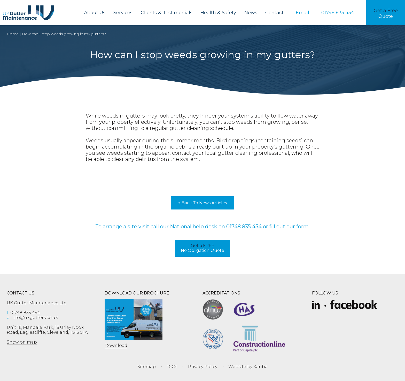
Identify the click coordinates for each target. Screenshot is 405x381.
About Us (94, 12)
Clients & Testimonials (166, 12)
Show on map (22, 342)
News (250, 12)
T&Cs (172, 366)
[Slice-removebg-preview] (316, 305)
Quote (386, 13)
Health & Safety (218, 12)
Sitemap (146, 366)
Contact (274, 12)
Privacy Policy (202, 366)
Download (116, 345)
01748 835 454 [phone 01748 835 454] (23, 312)
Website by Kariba (248, 366)
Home (13, 34)
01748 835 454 (244, 226)
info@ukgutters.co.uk (32, 317)
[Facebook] (353, 305)
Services (123, 12)
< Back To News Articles (202, 202)
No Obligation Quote (202, 248)
